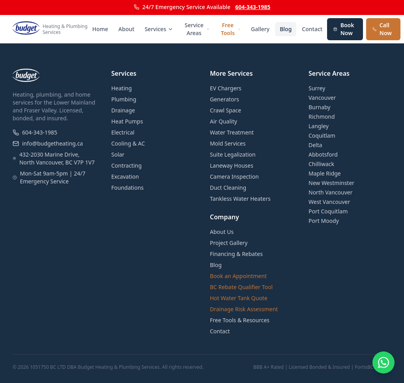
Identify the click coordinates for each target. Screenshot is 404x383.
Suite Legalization (233, 154)
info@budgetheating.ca (48, 143)
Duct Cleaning (228, 187)
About (126, 29)
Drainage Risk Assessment (244, 309)
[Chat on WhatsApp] (383, 362)
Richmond (322, 116)
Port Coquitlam (328, 211)
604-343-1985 (252, 7)
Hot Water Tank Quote (238, 298)
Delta (315, 145)
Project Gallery (228, 243)
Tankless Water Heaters (240, 198)
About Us (222, 231)
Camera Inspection (234, 176)
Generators (224, 99)
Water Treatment (232, 132)
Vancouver (322, 97)
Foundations (127, 187)
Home (100, 29)
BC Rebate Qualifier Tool (241, 287)
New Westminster (331, 183)
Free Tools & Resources (239, 320)
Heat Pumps (127, 121)
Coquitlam (322, 135)
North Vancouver (331, 192)
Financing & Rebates (236, 254)
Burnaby (320, 107)
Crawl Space (225, 110)
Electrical (123, 132)
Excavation (125, 176)
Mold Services (227, 143)
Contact (312, 29)
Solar (117, 154)
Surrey (317, 88)
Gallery (260, 29)
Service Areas (197, 29)
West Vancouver (329, 202)
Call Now (382, 29)
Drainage (123, 110)
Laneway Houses (231, 165)
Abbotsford (323, 154)
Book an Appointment (238, 276)
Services (159, 29)
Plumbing (123, 99)
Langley (319, 126)
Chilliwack (321, 164)
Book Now (343, 29)
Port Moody (324, 220)
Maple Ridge (325, 173)
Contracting (126, 165)
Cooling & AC (128, 143)
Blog (286, 29)
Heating (121, 88)
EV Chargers (225, 88)
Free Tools (231, 29)
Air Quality (223, 121)
